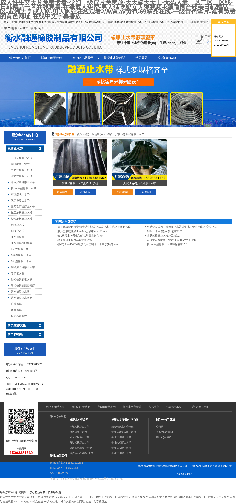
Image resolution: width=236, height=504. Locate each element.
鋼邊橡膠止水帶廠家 (122, 426)
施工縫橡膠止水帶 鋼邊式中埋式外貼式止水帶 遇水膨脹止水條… (95, 226)
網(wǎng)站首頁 (20, 57)
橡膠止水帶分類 (79, 419)
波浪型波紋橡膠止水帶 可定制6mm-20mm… (83, 231)
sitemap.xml (193, 482)
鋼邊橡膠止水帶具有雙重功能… (76, 239)
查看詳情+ (63, 192)
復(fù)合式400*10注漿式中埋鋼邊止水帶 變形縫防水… (89, 244)
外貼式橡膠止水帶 (79, 437)
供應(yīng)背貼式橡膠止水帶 (139, 183)
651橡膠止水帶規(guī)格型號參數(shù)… (81, 235)
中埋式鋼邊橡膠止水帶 (123, 431)
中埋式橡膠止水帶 (79, 426)
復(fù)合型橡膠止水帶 (81, 453)
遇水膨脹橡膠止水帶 (81, 447)
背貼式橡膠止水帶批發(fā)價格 (80, 183)
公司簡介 (161, 426)
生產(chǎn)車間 (199, 406)
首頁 (79, 134)
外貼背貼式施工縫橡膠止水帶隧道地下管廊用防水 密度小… (182, 226)
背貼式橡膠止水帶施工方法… (164, 235)
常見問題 (141, 57)
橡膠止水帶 (113, 134)
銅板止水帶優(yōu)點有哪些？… (166, 231)
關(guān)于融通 (165, 419)
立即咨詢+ (86, 192)
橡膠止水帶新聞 (114, 57)
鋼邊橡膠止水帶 (78, 431)
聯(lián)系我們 (58, 416)
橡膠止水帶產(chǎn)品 (124, 419)
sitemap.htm (177, 482)
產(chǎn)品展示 (82, 57)
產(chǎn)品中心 (25, 135)
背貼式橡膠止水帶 (133, 134)
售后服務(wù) (167, 57)
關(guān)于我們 (199, 21)
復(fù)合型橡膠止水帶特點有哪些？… (169, 244)
